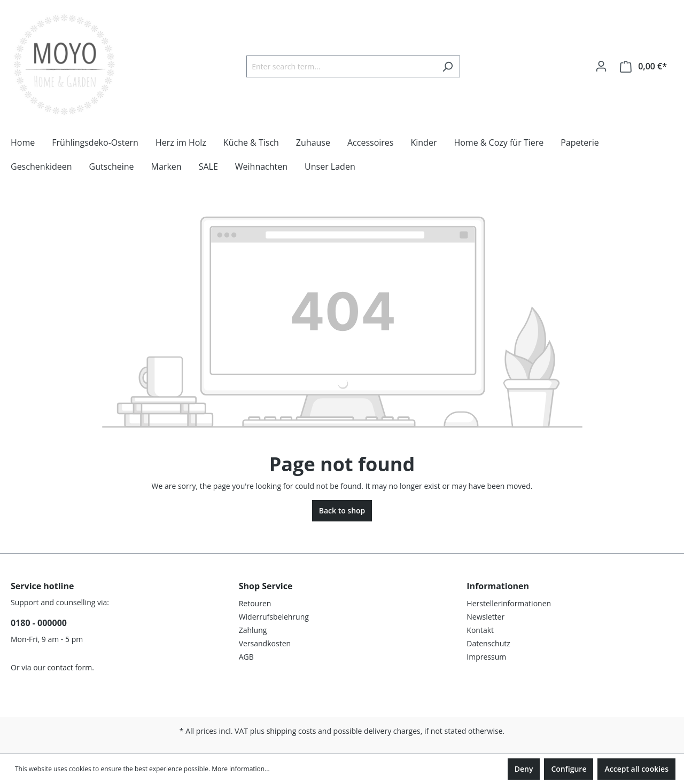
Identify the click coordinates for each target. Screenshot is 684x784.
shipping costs (291, 731)
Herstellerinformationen (509, 603)
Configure (568, 769)
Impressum (486, 657)
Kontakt (480, 630)
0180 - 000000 (39, 623)
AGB (246, 657)
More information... (240, 768)
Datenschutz (488, 643)
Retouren (255, 603)
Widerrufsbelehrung (274, 617)
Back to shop (342, 510)
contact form (70, 667)
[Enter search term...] (341, 66)
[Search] (447, 66)
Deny (524, 769)
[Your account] (601, 66)
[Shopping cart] (643, 66)
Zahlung (253, 630)
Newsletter (485, 617)
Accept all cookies (636, 769)
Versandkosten (265, 643)
